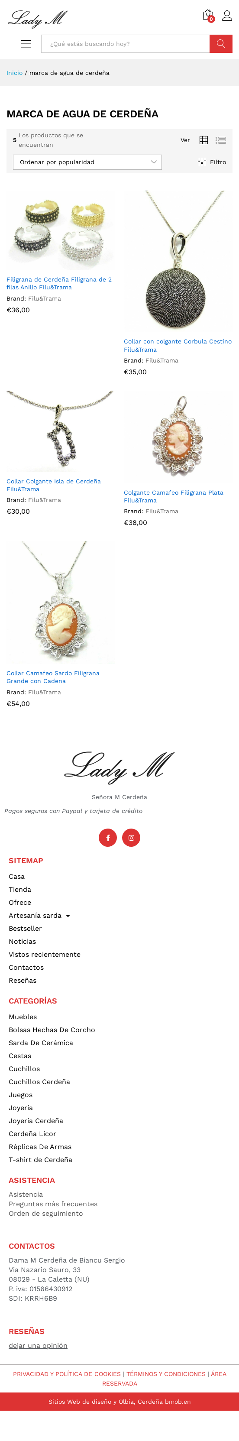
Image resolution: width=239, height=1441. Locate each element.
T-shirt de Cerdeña (40, 1160)
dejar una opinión (38, 1345)
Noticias (22, 941)
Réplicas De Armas (40, 1147)
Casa (17, 876)
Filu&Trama (44, 298)
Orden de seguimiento (46, 1213)
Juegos (20, 1095)
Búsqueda (221, 44)
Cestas (20, 1056)
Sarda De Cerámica (41, 1043)
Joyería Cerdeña (36, 1121)
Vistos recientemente (45, 954)
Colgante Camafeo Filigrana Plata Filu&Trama (173, 496)
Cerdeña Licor (32, 1134)
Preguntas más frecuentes (53, 1204)
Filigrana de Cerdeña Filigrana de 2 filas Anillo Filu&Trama (59, 283)
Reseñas (22, 980)
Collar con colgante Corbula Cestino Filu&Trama (178, 345)
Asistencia (26, 1194)
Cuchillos (24, 1069)
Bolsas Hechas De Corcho (52, 1030)
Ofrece (20, 902)
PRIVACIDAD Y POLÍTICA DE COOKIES (67, 1373)
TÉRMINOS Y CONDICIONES (166, 1373)
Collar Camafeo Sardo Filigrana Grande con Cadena (53, 677)
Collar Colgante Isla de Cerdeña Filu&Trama (53, 485)
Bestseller (25, 928)
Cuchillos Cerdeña (39, 1082)
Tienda (20, 889)
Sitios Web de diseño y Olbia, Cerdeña (105, 1401)
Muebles (23, 1017)
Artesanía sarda (39, 915)
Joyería (21, 1108)
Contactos (26, 967)
